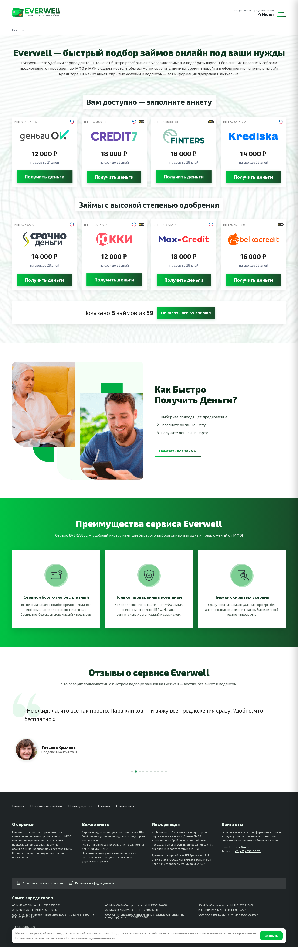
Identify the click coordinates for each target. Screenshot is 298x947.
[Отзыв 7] (155, 771)
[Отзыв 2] (136, 771)
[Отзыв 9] (162, 771)
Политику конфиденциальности (90, 938)
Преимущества (80, 806)
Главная (18, 806)
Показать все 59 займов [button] (186, 312)
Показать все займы (46, 806)
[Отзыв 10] (166, 771)
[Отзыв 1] (132, 771)
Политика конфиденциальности (93, 883)
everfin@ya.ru (240, 846)
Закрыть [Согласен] (271, 935)
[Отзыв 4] (143, 771)
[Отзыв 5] (147, 771)
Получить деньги (44, 177)
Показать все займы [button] (178, 451)
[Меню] (281, 12)
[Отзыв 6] (151, 771)
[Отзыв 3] (140, 771)
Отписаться (125, 806)
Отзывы (104, 806)
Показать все (25, 927)
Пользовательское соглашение (40, 883)
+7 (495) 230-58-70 (248, 851)
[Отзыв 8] (158, 771)
